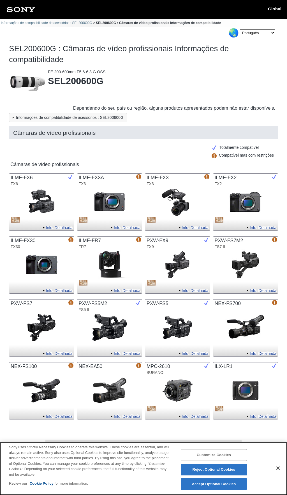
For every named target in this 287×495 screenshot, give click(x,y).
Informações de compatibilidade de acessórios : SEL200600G (46, 23)
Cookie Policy (42, 487)
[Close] (278, 472)
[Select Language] (257, 32)
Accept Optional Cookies (214, 487)
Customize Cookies (214, 458)
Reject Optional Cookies (214, 473)
